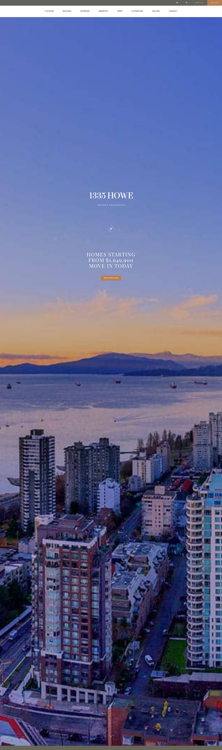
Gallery (156, 11)
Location (49, 11)
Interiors (85, 11)
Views (119, 11)
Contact (173, 11)
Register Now (111, 278)
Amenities (103, 11)
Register (214, 3)
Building (67, 11)
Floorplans (137, 11)
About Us (199, 3)
